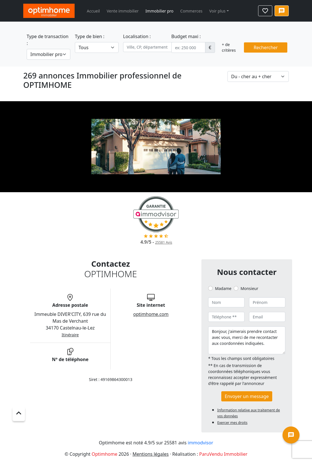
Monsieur (249, 288)
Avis (163, 242)
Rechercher (266, 47)
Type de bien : (89, 36)
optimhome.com (151, 314)
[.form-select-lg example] (48, 54)
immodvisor (200, 443)
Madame (223, 288)
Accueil (93, 11)
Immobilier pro (160, 11)
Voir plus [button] (217, 11)
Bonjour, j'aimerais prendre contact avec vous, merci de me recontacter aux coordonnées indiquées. (246, 340)
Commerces (191, 11)
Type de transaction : (48, 39)
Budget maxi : (186, 36)
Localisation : (137, 36)
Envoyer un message (247, 396)
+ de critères (229, 47)
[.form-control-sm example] (188, 47)
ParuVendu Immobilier (223, 454)
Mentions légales (150, 454)
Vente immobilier (123, 11)
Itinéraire (70, 334)
